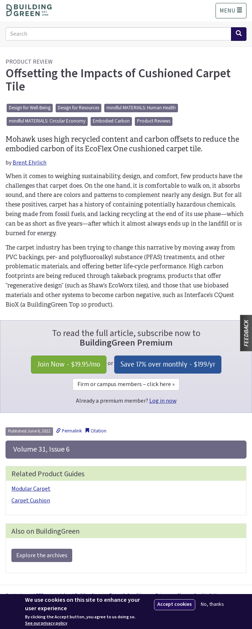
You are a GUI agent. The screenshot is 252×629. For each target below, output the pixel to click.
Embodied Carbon (111, 121)
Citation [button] (95, 431)
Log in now (162, 401)
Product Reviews (153, 121)
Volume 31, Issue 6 (41, 449)
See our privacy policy (46, 623)
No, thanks (212, 604)
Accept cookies (174, 604)
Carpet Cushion (30, 501)
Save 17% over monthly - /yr (167, 364)
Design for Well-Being (29, 108)
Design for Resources (78, 108)
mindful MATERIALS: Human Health (141, 108)
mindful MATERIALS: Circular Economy (47, 121)
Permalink (69, 431)
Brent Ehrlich (29, 163)
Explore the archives (41, 555)
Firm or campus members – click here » (126, 384)
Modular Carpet (30, 489)
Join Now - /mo (68, 364)
